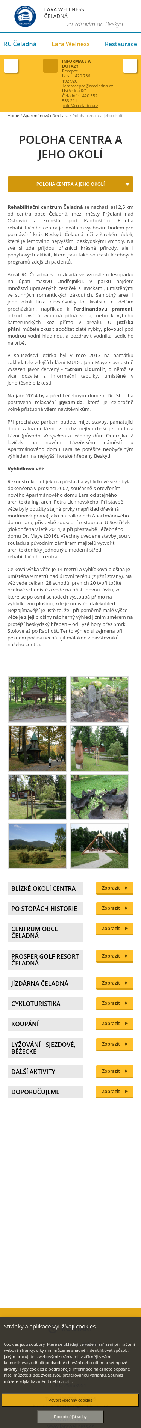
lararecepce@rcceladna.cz (88, 86)
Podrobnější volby (70, 1416)
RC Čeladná (20, 44)
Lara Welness (71, 44)
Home (13, 115)
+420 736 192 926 (76, 78)
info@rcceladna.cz (80, 105)
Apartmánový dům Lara (45, 115)
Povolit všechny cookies (70, 1400)
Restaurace (121, 44)
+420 (79, 98)
